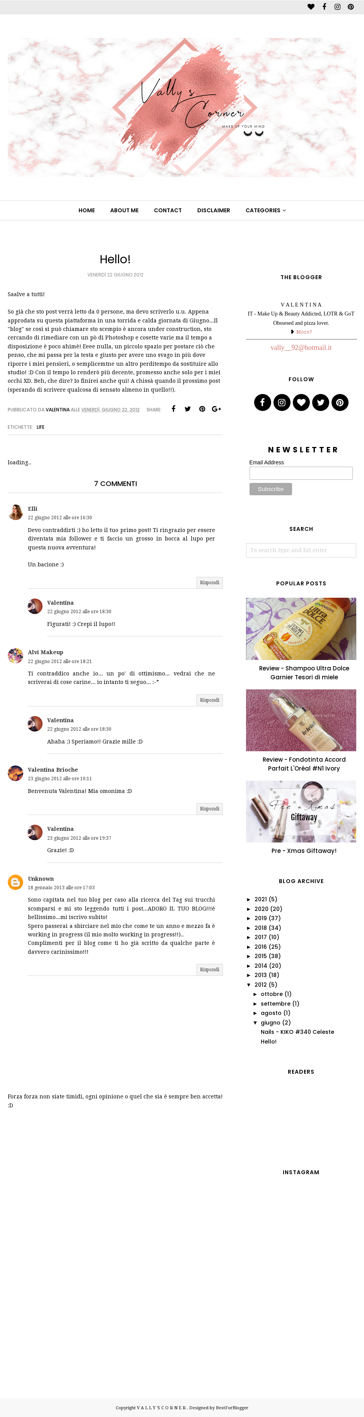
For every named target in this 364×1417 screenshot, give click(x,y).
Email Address (267, 462)
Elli (33, 509)
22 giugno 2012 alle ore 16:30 (60, 517)
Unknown (41, 879)
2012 (261, 985)
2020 (261, 909)
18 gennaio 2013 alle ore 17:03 (61, 887)
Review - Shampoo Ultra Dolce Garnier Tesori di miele (304, 672)
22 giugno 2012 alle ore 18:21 (60, 661)
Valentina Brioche (53, 770)
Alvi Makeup (45, 652)
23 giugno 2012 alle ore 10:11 (60, 778)
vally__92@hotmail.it (301, 347)
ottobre (272, 994)
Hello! (269, 1041)
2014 (261, 966)
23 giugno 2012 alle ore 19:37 (79, 838)
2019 (261, 918)
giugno (270, 1023)
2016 (261, 947)
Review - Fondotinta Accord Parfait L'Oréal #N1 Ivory (304, 763)
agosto (271, 1013)
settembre (276, 1004)
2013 (261, 975)
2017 (261, 937)
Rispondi (209, 582)
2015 (261, 956)
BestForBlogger (232, 1407)
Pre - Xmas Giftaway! (304, 851)
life (40, 427)
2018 (261, 928)
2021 (261, 899)
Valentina (60, 603)
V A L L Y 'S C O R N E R (162, 1407)
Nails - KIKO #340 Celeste (297, 1032)
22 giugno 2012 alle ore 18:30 (79, 611)
